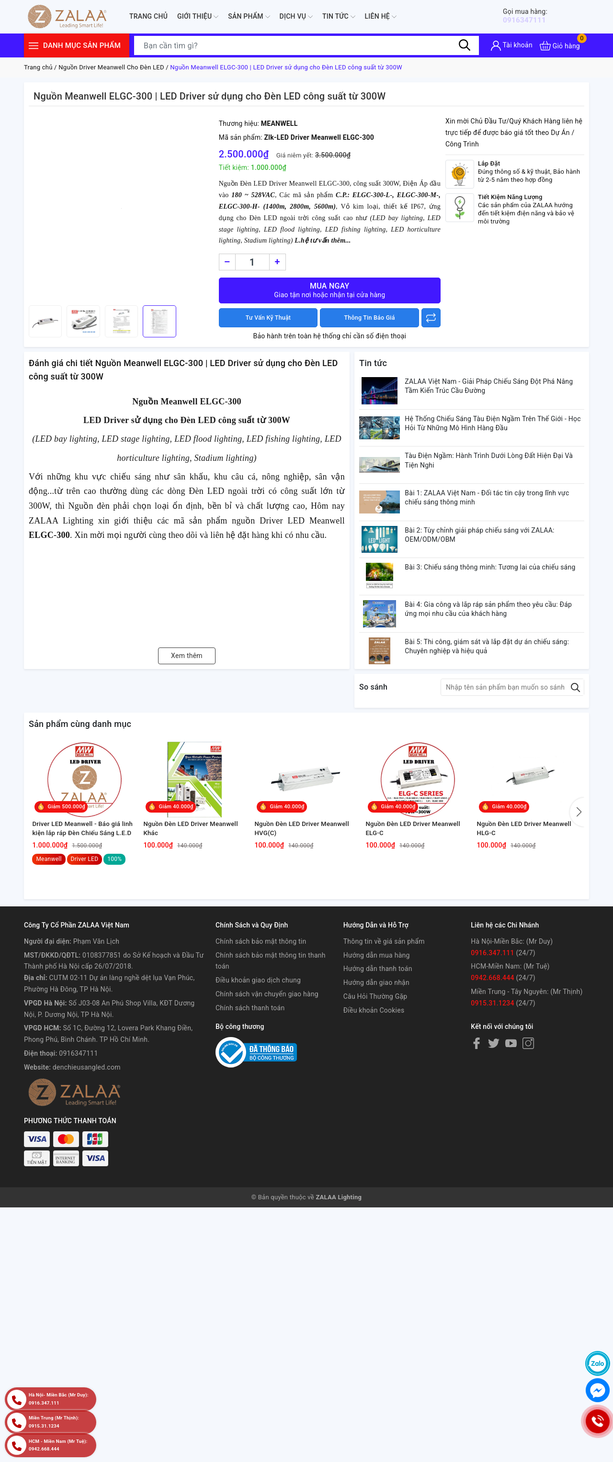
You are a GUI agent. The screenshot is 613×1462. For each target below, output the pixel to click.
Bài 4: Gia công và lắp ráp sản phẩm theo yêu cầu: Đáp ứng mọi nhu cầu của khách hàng (497, 649)
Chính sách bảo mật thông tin (261, 1023)
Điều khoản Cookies (374, 1092)
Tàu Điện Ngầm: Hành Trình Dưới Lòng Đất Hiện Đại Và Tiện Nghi (498, 475)
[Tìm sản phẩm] (306, 45)
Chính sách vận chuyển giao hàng (267, 1076)
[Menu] (33, 46)
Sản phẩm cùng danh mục (80, 775)
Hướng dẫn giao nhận (376, 1065)
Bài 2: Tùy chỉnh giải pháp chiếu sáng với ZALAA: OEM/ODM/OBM (489, 562)
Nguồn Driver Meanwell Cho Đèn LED (111, 67)
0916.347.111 (492, 1034)
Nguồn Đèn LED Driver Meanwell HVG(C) (306, 908)
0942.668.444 (492, 1060)
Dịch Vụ (296, 17)
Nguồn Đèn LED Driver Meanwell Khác (195, 908)
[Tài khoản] (512, 46)
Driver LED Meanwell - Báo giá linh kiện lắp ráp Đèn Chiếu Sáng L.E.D (84, 909)
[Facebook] (476, 1125)
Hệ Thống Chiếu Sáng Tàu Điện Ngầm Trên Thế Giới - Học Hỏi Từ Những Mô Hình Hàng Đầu (495, 431)
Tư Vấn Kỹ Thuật (268, 318)
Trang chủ (148, 16)
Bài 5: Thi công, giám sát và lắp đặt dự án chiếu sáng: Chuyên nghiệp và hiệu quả (496, 693)
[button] (577, 877)
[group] (121, 208)
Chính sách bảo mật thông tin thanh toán (271, 1042)
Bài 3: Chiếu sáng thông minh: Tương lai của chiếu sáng (491, 605)
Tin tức (338, 17)
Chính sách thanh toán (250, 1090)
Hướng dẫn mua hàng (376, 1037)
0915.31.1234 (492, 1085)
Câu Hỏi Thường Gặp (375, 1079)
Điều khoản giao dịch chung (258, 1062)
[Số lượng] (252, 262)
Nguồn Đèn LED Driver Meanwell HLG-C (528, 908)
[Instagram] (528, 1125)
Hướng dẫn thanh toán (377, 1051)
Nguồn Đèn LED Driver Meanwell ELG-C (417, 908)
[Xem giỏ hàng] (560, 45)
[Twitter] (493, 1125)
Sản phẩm (249, 17)
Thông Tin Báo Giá (369, 318)
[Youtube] (511, 1125)
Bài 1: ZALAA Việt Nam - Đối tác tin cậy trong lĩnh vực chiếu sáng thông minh (496, 518)
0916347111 (531, 16)
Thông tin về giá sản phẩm (384, 1023)
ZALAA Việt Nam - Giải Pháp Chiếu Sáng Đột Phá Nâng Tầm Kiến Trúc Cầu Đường (498, 388)
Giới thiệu (197, 17)
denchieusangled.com (87, 1149)
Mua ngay (330, 290)
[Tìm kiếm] (464, 45)
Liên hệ (381, 17)
